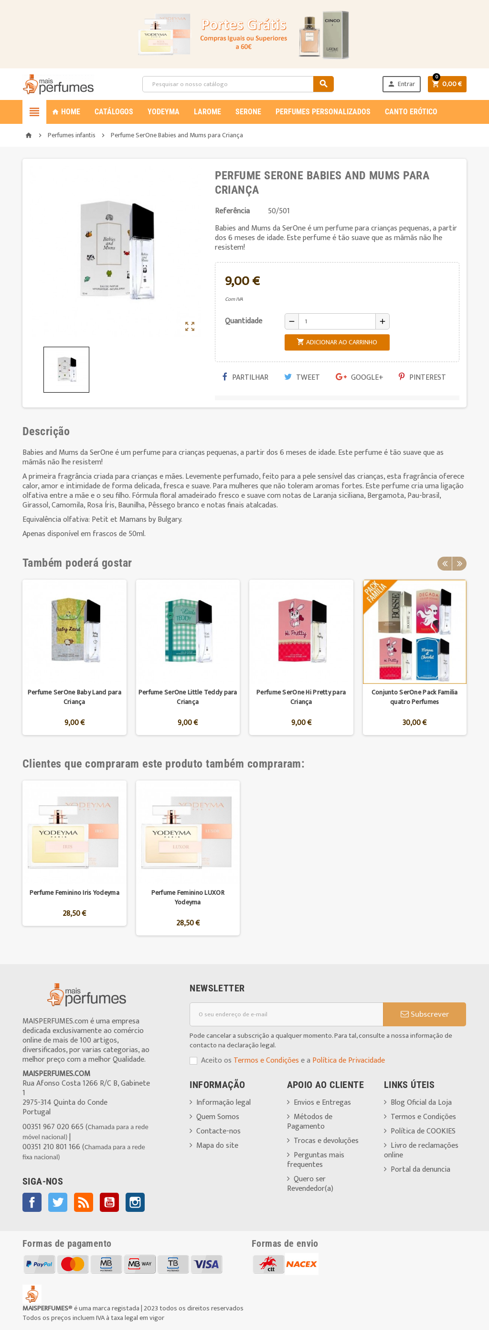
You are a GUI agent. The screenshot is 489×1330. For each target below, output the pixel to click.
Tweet (302, 377)
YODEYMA (164, 111)
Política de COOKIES (423, 1131)
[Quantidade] (337, 321)
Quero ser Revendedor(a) (310, 1184)
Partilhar (245, 377)
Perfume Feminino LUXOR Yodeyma (187, 897)
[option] (74, 657)
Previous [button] (444, 563)
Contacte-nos (218, 1131)
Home (66, 111)
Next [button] (459, 563)
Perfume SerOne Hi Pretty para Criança (301, 697)
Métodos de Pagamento (309, 1121)
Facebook (32, 1202)
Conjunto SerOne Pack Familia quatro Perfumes (415, 697)
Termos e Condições (266, 1060)
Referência (232, 211)
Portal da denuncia (420, 1169)
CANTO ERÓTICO (411, 111)
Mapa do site (217, 1145)
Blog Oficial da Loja (421, 1102)
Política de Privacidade (348, 1060)
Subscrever (425, 1014)
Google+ (359, 377)
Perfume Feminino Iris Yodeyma (74, 892)
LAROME (207, 111)
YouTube (109, 1202)
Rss (83, 1202)
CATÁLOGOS (114, 111)
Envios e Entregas (322, 1102)
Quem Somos (217, 1116)
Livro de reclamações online (421, 1150)
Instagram (135, 1202)
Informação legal (223, 1102)
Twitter (57, 1202)
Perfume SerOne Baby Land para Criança (74, 697)
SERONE (248, 111)
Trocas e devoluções (326, 1140)
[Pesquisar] (238, 84)
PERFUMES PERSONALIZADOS (323, 111)
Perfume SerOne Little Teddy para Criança (187, 697)
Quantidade (243, 321)
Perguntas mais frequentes (315, 1160)
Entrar (401, 83)
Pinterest (422, 377)
